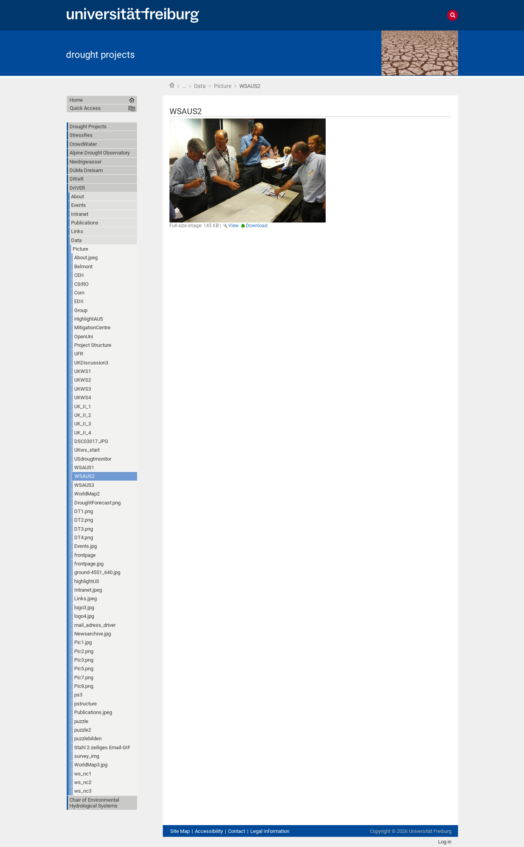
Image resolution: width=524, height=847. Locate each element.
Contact (236, 831)
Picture (222, 86)
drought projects (100, 54)
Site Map (180, 831)
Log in (444, 842)
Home (171, 85)
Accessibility (209, 831)
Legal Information (269, 831)
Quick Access (85, 108)
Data (200, 86)
